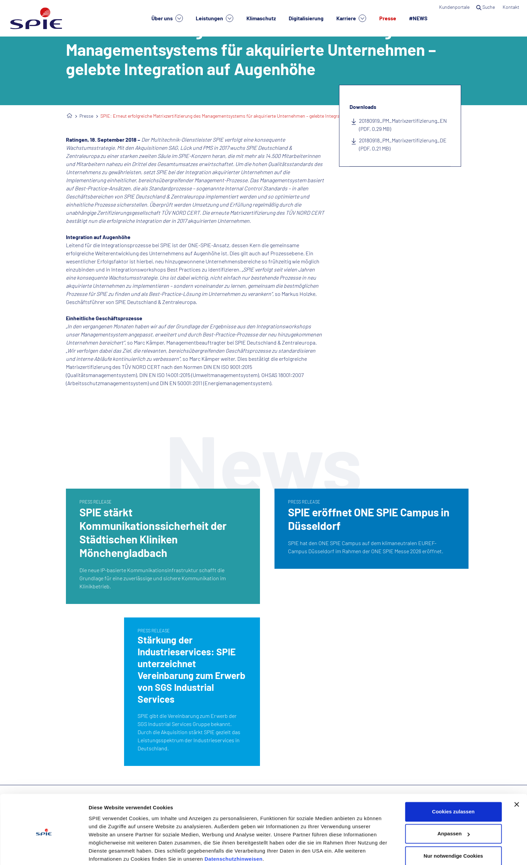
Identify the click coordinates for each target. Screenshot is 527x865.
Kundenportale (454, 7)
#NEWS (418, 18)
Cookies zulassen (453, 786)
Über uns (167, 18)
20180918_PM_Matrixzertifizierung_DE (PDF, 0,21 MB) (403, 144)
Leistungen (214, 18)
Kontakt (511, 7)
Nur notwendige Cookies (453, 830)
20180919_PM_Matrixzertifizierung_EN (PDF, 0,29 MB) (403, 124)
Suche (486, 7)
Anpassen (453, 808)
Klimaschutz (261, 18)
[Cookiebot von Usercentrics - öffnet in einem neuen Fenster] (43, 852)
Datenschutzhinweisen (234, 833)
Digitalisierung (306, 18)
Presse (387, 18)
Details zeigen (106, 852)
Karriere (351, 18)
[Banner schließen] (516, 778)
